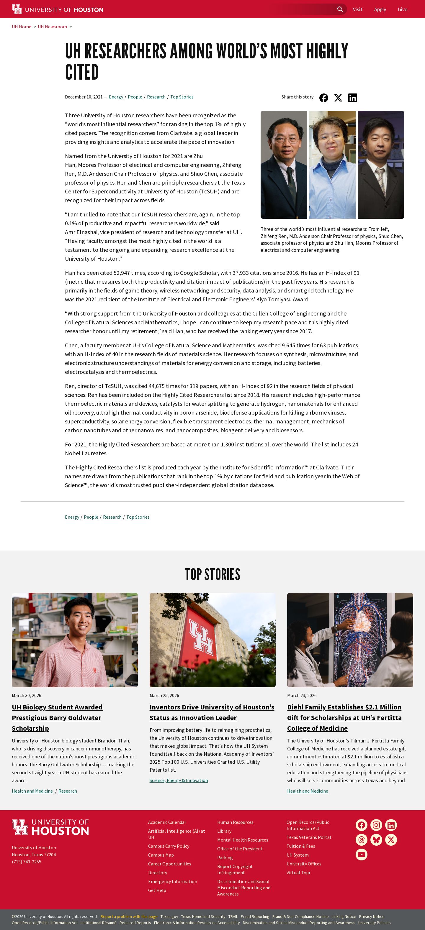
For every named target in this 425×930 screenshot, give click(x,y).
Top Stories (182, 97)
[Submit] (339, 9)
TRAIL (233, 916)
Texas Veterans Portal (309, 837)
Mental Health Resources (242, 840)
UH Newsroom (52, 26)
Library (224, 831)
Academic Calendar (167, 822)
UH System (298, 855)
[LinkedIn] (391, 825)
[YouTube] (361, 854)
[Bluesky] (376, 840)
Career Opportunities (169, 864)
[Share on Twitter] (338, 98)
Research (156, 97)
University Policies (374, 922)
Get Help (157, 890)
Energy (116, 97)
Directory (157, 872)
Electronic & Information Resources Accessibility (197, 922)
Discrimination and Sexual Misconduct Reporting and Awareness (243, 887)
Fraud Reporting (255, 916)
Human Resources (235, 822)
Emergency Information (172, 881)
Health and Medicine (32, 791)
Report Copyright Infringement (235, 869)
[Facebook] (361, 825)
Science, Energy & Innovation (179, 780)
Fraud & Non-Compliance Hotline (300, 916)
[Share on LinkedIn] (353, 98)
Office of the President (240, 849)
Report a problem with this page (129, 916)
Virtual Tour (298, 872)
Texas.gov (169, 916)
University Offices (304, 864)
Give (402, 9)
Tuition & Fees (301, 846)
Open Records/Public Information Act (308, 825)
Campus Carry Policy (168, 846)
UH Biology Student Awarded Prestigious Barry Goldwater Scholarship (57, 717)
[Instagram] (376, 825)
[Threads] (361, 840)
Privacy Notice (372, 916)
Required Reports (135, 922)
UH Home (21, 26)
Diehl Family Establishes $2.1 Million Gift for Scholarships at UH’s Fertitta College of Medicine (344, 717)
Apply (380, 9)
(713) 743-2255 (26, 862)
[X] (391, 840)
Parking (225, 857)
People (135, 97)
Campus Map (161, 855)
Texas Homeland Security (203, 916)
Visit (357, 9)
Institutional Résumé (99, 922)
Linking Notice (344, 916)
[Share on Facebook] (323, 98)
